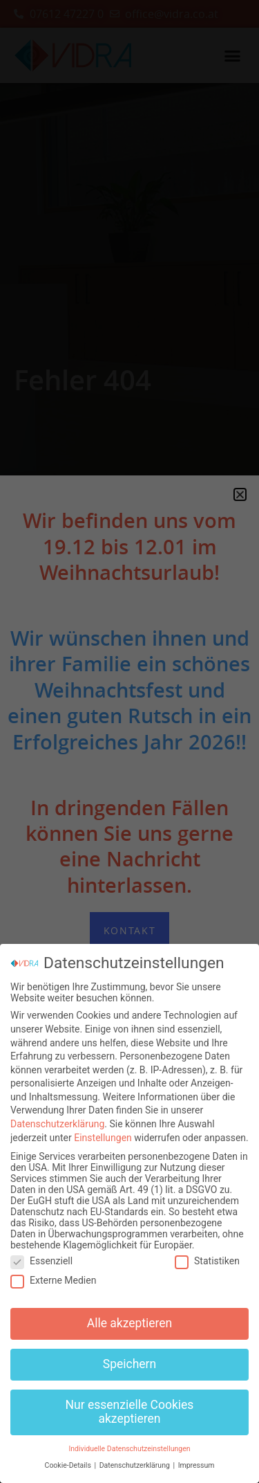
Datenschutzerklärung (57, 1116)
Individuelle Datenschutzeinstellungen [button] (129, 1441)
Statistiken (207, 1253)
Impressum (196, 1458)
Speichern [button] (129, 1357)
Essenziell (41, 1253)
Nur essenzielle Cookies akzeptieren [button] (130, 1405)
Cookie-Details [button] (69, 1458)
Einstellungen (103, 1130)
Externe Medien (53, 1273)
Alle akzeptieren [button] (130, 1316)
